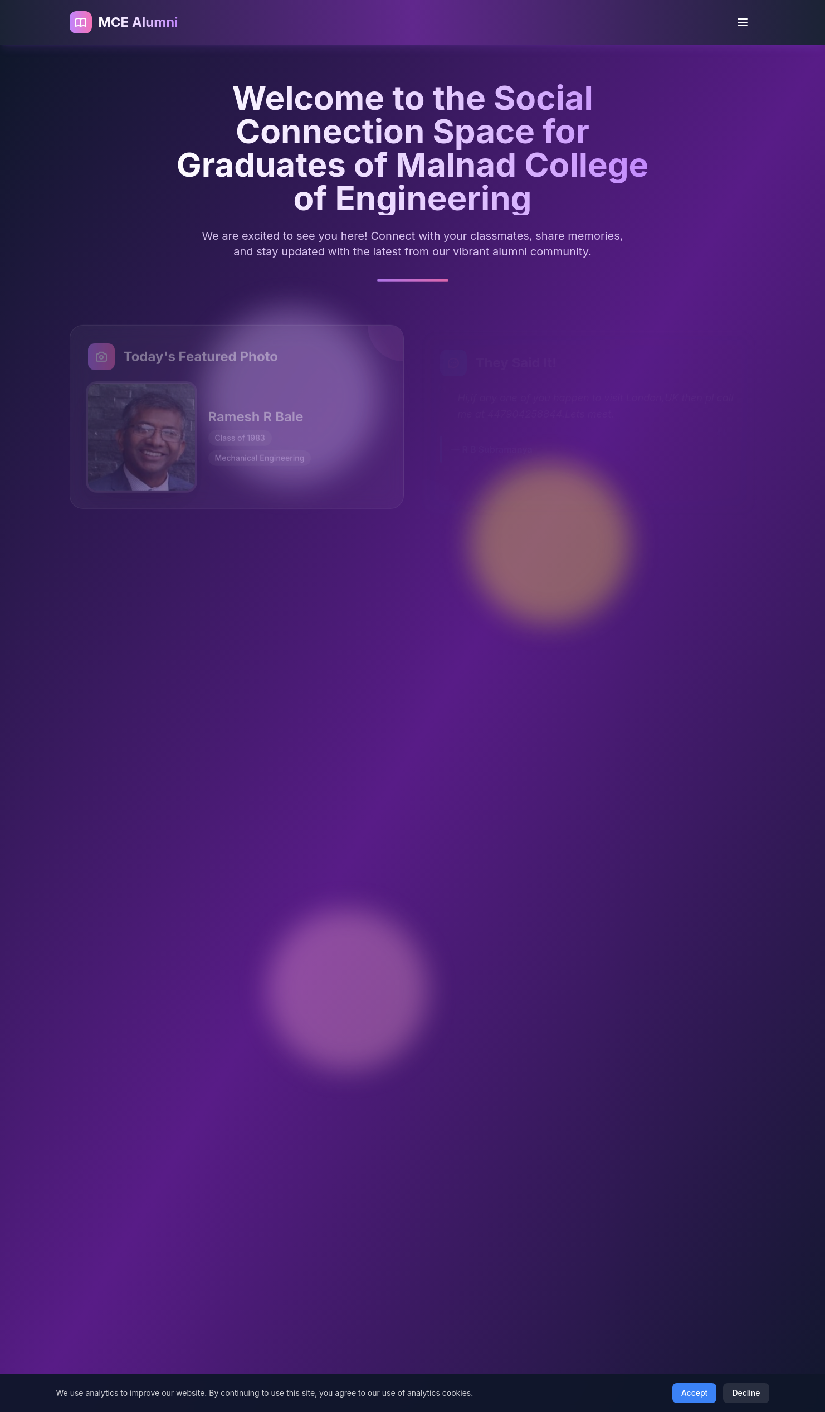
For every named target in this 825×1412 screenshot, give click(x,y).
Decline (746, 1393)
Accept (694, 1393)
